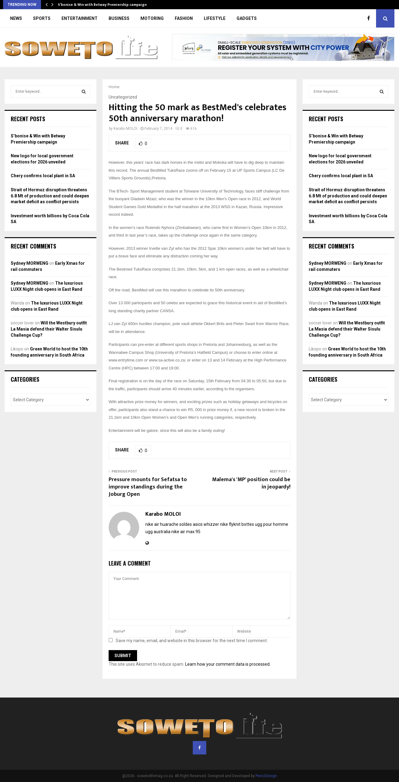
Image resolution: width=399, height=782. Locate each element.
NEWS (16, 18)
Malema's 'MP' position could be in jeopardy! (251, 483)
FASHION (184, 18)
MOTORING (152, 18)
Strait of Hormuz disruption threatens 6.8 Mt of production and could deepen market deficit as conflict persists (50, 195)
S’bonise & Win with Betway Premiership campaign (102, 5)
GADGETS (247, 18)
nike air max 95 (185, 531)
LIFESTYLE (215, 18)
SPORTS (41, 18)
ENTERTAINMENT (80, 18)
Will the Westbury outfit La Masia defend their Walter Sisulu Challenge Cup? (49, 328)
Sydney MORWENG (29, 263)
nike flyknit (230, 524)
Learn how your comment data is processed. (227, 664)
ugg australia (157, 531)
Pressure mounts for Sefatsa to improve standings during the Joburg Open (148, 487)
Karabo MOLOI (125, 128)
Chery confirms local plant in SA (43, 175)
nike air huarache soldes (168, 524)
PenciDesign (266, 776)
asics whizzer (206, 524)
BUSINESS (119, 18)
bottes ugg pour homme (264, 524)
